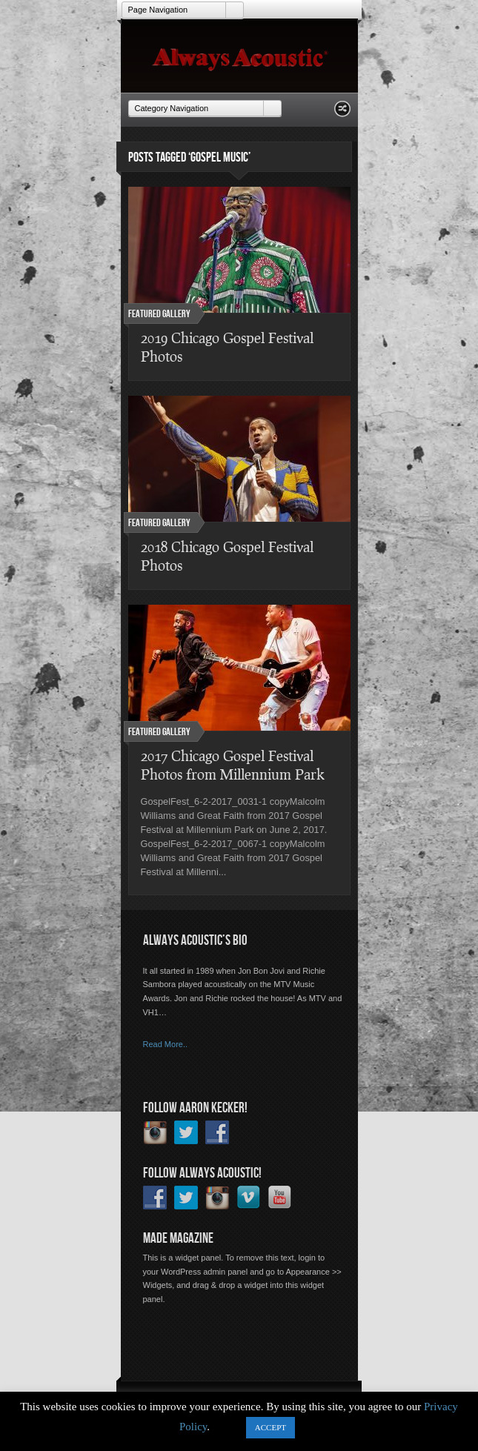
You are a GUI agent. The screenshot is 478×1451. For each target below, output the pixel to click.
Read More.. (165, 1044)
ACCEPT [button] (270, 1427)
